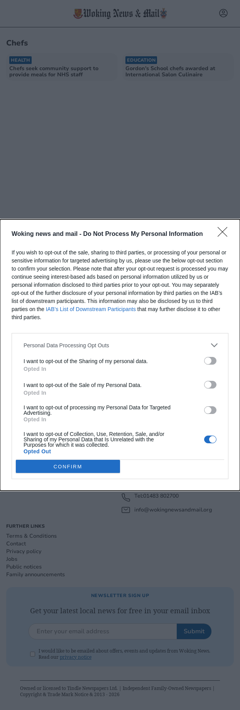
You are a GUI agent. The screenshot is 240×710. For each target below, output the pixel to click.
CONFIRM (68, 466)
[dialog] (120, 355)
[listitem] (120, 345)
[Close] (225, 234)
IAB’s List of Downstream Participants (91, 309)
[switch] (210, 361)
